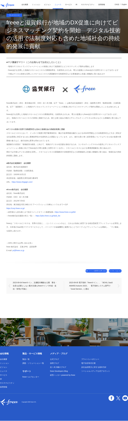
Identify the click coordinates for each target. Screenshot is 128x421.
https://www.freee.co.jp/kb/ (65, 212)
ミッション (36, 5)
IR (76, 5)
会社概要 (25, 5)
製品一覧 (26, 359)
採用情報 (101, 5)
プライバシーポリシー (90, 359)
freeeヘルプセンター (30, 377)
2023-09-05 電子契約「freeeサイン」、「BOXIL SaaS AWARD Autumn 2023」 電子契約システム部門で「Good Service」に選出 (91, 286)
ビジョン (47, 5)
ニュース (58, 5)
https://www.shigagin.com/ (22, 182)
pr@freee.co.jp (18, 250)
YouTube (125, 397)
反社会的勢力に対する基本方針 (93, 367)
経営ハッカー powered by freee (62, 375)
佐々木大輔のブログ (58, 367)
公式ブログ (54, 359)
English (124, 4)
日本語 (117, 4)
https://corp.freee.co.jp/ (15, 208)
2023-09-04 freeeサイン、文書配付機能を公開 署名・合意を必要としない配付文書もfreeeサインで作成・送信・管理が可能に (35, 286)
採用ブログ (54, 363)
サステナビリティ (87, 5)
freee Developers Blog (59, 371)
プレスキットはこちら (110, 271)
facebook (114, 397)
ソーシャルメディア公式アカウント (95, 371)
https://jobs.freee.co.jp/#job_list (48, 216)
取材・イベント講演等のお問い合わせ (81, 271)
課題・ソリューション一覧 (33, 363)
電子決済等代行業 (88, 363)
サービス (68, 5)
